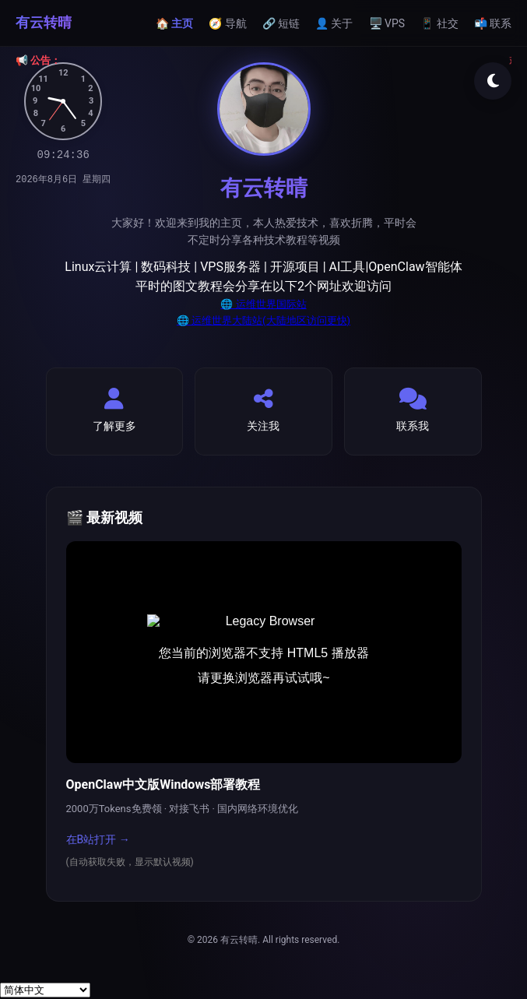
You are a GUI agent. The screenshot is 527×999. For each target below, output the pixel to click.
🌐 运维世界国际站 (263, 304)
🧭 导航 (227, 23)
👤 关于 (334, 23)
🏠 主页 (174, 23)
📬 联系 (492, 23)
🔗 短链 (281, 23)
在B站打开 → (98, 839)
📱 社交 (439, 23)
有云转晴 (44, 22)
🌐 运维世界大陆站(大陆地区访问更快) (263, 320)
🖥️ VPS (387, 23)
